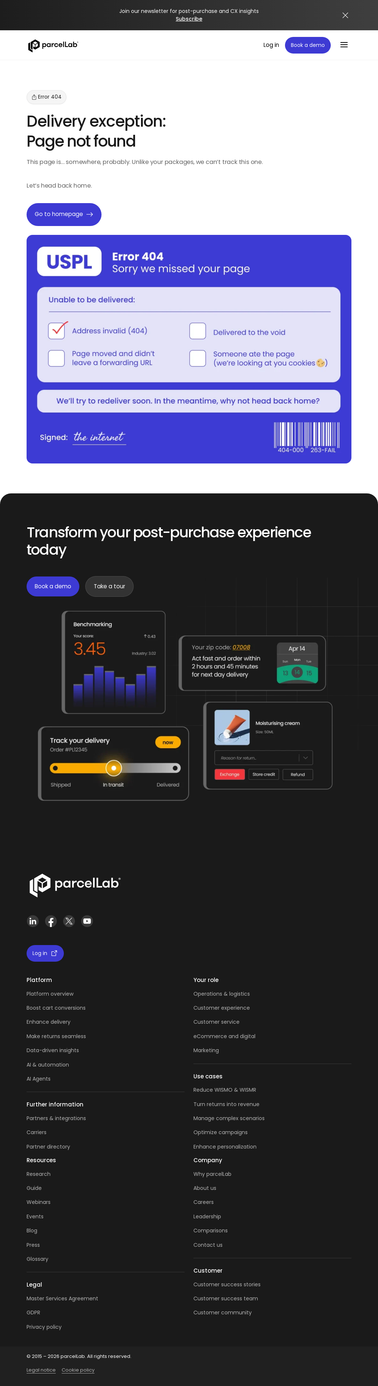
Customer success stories (227, 1284)
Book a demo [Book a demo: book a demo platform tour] (308, 45)
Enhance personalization (225, 1146)
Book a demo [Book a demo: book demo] (53, 586)
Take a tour (109, 586)
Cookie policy (78, 1369)
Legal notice (41, 1369)
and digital (241, 1036)
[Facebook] (51, 921)
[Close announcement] (345, 15)
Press (33, 1245)
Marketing (206, 1050)
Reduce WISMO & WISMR (224, 1090)
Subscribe (189, 19)
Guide (34, 1188)
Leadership (207, 1216)
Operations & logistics (221, 993)
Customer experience (221, 1008)
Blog (32, 1230)
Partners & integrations (56, 1118)
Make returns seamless (56, 1036)
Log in (271, 45)
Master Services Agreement (62, 1298)
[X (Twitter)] (69, 921)
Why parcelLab (212, 1174)
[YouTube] (87, 921)
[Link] (75, 884)
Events (35, 1216)
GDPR (33, 1312)
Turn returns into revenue (226, 1104)
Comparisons (210, 1230)
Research (39, 1174)
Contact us (208, 1245)
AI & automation (48, 1064)
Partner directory (48, 1146)
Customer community (222, 1312)
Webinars (39, 1202)
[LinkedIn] (33, 921)
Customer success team (225, 1298)
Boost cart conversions (56, 1008)
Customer (207, 1022)
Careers (203, 1202)
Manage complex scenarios (229, 1118)
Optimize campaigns (220, 1132)
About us (204, 1188)
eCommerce (210, 1036)
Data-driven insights (53, 1050)
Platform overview (50, 993)
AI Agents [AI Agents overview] (39, 1078)
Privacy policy (44, 1327)
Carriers (37, 1132)
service (230, 1022)
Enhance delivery (49, 1022)
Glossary (37, 1259)
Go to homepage (64, 214)
